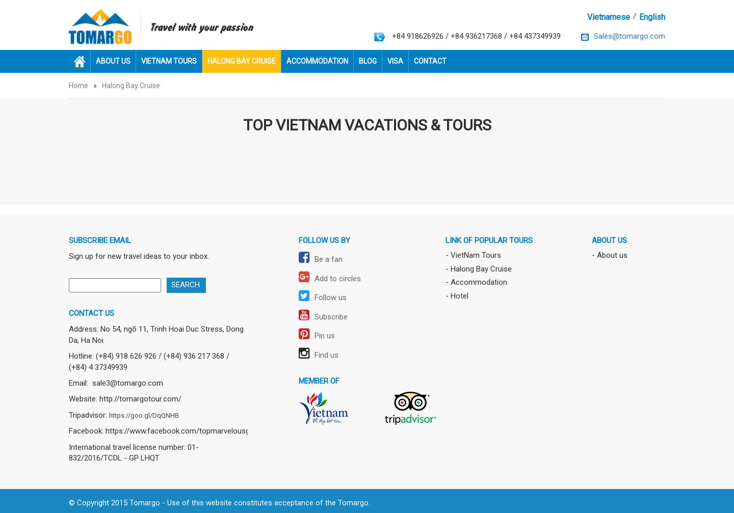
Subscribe (323, 316)
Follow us (323, 297)
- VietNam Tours (473, 255)
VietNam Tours (169, 61)
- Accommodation (476, 282)
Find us (318, 355)
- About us (609, 255)
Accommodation (317, 61)
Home (78, 86)
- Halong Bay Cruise (478, 269)
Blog (368, 61)
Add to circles (330, 278)
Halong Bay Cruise (241, 61)
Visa (395, 61)
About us (113, 61)
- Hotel (456, 296)
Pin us (317, 335)
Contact (430, 61)
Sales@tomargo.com (629, 36)
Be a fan (321, 259)
